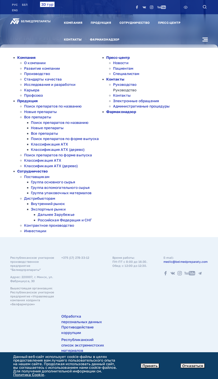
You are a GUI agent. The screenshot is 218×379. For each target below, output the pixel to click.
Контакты (73, 39)
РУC (15, 4)
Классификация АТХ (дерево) (58, 149)
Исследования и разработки (49, 84)
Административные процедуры (141, 106)
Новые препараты (40, 111)
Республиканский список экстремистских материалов (82, 345)
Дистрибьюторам (39, 198)
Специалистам (126, 73)
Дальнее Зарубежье (56, 214)
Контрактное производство (49, 225)
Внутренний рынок (48, 203)
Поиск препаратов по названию (53, 106)
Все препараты (37, 117)
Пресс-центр (169, 22)
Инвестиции (35, 231)
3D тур (47, 4)
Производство (37, 73)
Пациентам (123, 68)
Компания (73, 22)
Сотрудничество (134, 22)
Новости (120, 63)
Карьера (31, 90)
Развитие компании (42, 68)
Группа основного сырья (53, 182)
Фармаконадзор (104, 39)
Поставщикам (36, 176)
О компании (35, 63)
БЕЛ (24, 4)
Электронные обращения (136, 101)
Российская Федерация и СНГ (65, 220)
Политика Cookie (28, 374)
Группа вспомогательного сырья (60, 187)
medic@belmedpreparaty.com (186, 261)
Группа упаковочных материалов (61, 193)
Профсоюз (33, 95)
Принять (150, 365)
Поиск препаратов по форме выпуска (65, 138)
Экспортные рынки (48, 209)
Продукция (101, 22)
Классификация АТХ (49, 144)
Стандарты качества (43, 79)
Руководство (125, 84)
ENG (15, 10)
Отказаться (192, 365)
